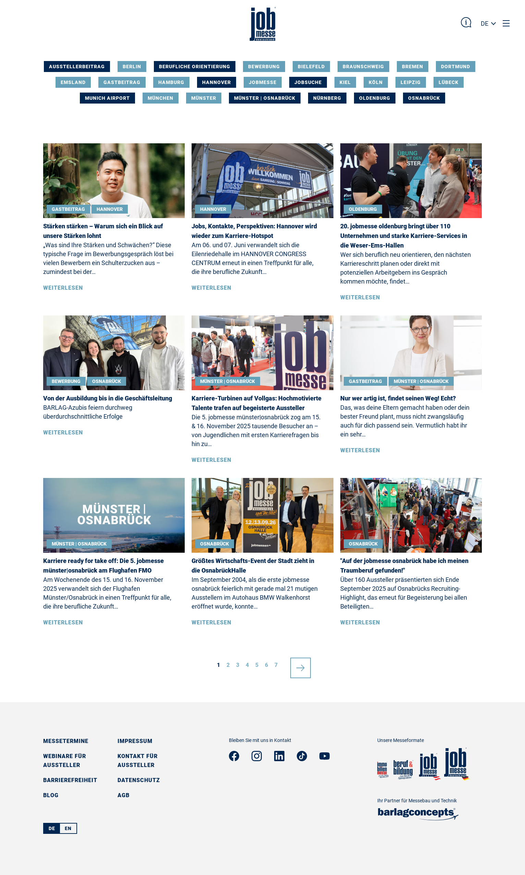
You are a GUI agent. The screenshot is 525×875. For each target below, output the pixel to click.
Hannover (216, 82)
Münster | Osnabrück (264, 98)
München (160, 98)
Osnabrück (424, 98)
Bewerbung (264, 66)
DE (484, 23)
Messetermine (65, 741)
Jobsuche (308, 82)
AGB (124, 795)
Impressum (135, 741)
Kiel (345, 82)
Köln (376, 82)
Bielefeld (311, 66)
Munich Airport (107, 98)
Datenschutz (139, 780)
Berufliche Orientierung (194, 66)
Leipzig (411, 82)
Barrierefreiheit (70, 780)
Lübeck (449, 82)
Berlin (132, 66)
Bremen (412, 66)
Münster (203, 98)
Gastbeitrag (122, 82)
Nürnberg (327, 98)
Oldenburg (374, 98)
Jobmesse (263, 82)
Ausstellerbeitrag (77, 66)
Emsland (73, 82)
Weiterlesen (63, 288)
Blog (51, 795)
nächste (300, 665)
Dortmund (455, 66)
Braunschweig (363, 66)
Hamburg (171, 82)
